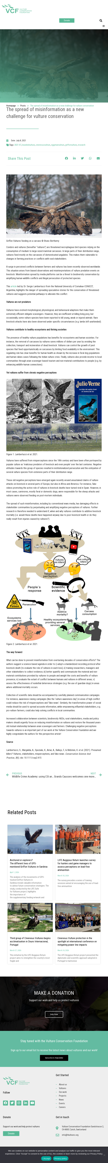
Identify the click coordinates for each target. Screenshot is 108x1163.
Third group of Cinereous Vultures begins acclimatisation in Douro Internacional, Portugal (30, 941)
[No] (104, 1155)
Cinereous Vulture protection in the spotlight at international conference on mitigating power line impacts (77, 941)
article (14, 286)
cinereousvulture (43, 145)
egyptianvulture (57, 145)
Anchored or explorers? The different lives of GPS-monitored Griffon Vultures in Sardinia (29, 863)
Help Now (54, 1014)
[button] (101, 20)
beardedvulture (28, 145)
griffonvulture (71, 145)
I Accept (46, 1158)
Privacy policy (60, 1158)
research (81, 145)
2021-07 (17, 145)
